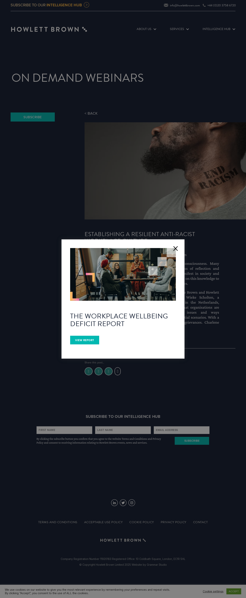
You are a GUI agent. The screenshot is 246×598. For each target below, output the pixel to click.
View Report (84, 340)
